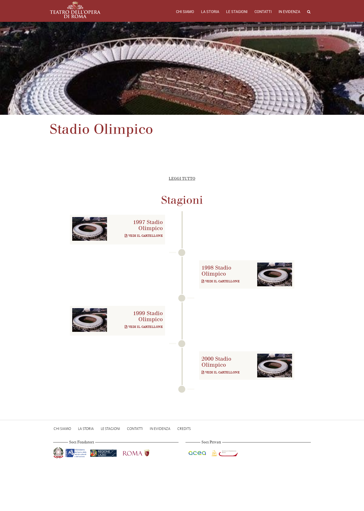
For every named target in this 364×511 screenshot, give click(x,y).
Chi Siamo (185, 12)
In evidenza (289, 12)
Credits (184, 428)
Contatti (263, 12)
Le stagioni (236, 12)
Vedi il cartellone (144, 236)
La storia (210, 12)
